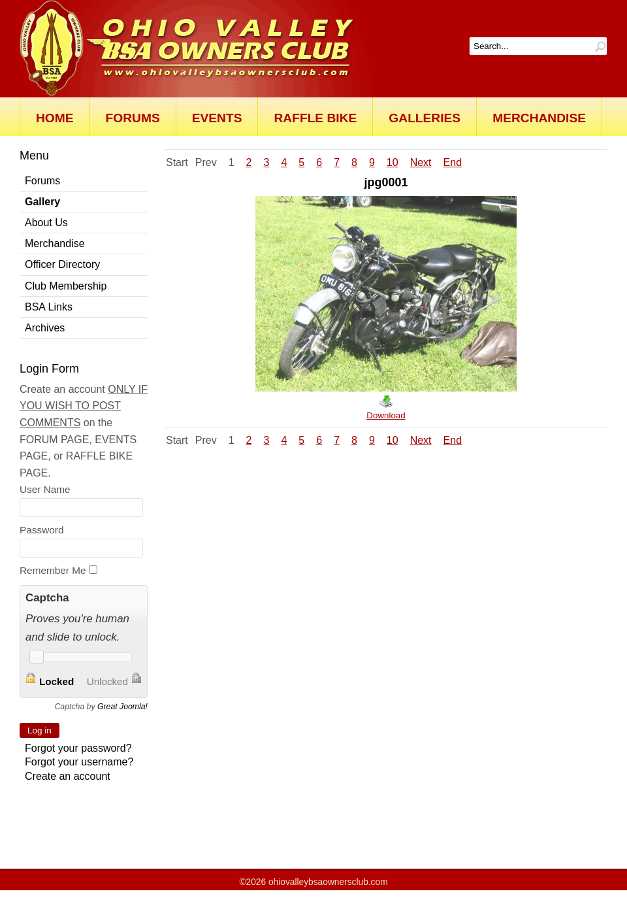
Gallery (42, 201)
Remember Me (53, 570)
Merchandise (539, 118)
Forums (133, 118)
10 (392, 162)
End (452, 162)
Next (421, 162)
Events (217, 118)
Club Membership (65, 286)
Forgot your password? (78, 748)
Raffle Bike (315, 118)
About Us (46, 222)
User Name (45, 489)
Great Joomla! (122, 706)
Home (55, 118)
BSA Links (48, 306)
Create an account (67, 776)
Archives (45, 327)
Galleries (424, 118)
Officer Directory (62, 264)
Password (41, 529)
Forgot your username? (79, 761)
